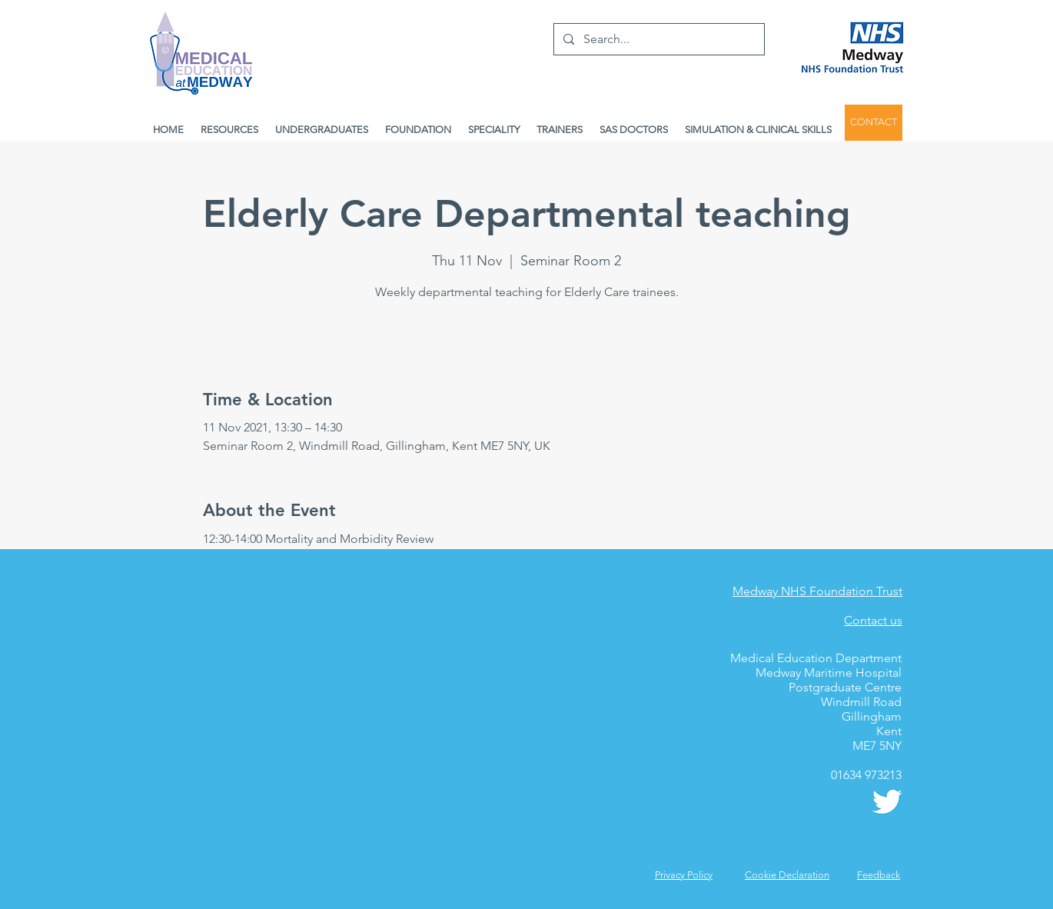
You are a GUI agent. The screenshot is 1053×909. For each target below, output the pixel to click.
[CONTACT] (873, 123)
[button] (878, 875)
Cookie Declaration (787, 875)
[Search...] (657, 39)
